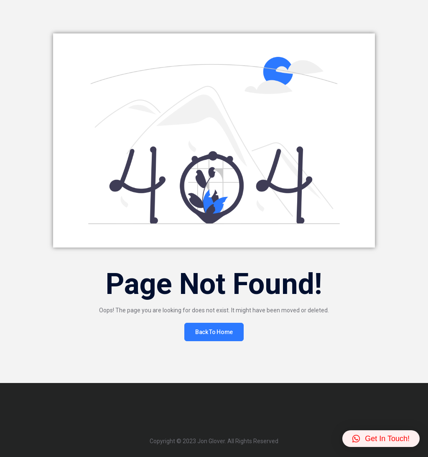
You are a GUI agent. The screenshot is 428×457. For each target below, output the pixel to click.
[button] (381, 438)
